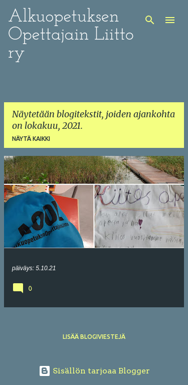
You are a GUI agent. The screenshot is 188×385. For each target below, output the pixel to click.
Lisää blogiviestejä (94, 336)
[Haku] (150, 20)
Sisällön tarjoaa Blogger (94, 370)
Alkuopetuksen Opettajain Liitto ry (71, 35)
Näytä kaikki (31, 138)
